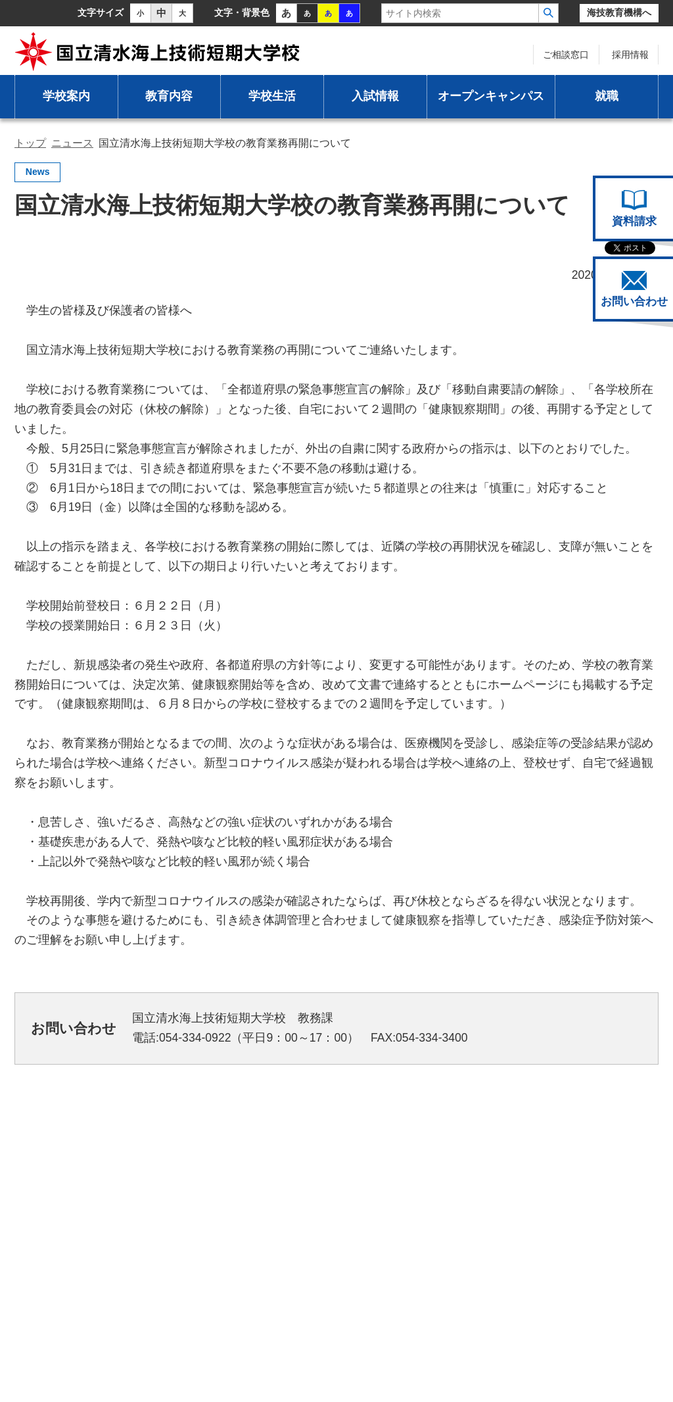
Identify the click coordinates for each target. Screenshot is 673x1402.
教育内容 (169, 96)
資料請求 (634, 208)
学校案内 (66, 96)
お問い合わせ (634, 289)
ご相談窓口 (566, 54)
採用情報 (630, 54)
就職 (606, 96)
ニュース (72, 143)
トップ (30, 143)
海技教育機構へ (619, 13)
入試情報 (375, 96)
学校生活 (272, 96)
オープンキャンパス (491, 96)
